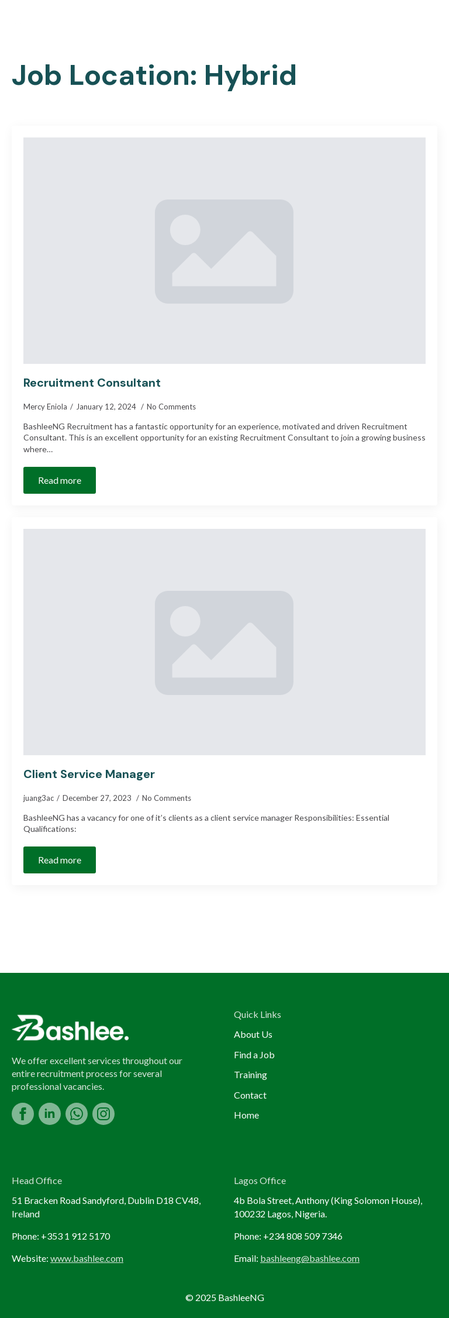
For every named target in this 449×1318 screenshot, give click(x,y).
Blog (268, 27)
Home (59, 27)
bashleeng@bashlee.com (310, 1258)
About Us (124, 27)
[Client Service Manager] (224, 642)
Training (331, 27)
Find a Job (201, 27)
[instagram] (103, 1114)
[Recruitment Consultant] (224, 250)
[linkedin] (50, 1114)
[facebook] (23, 1114)
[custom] (76, 1114)
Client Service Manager (89, 774)
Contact (250, 1094)
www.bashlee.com (86, 1258)
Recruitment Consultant (92, 383)
